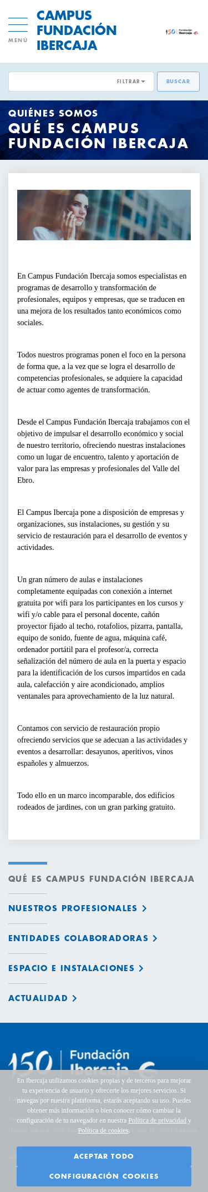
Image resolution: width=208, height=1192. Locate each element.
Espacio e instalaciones (71, 968)
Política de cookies (103, 1130)
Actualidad (38, 998)
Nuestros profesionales (73, 908)
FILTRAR (128, 81)
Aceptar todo (104, 1156)
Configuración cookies (104, 1176)
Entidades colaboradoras (78, 938)
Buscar (178, 81)
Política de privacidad (157, 1120)
